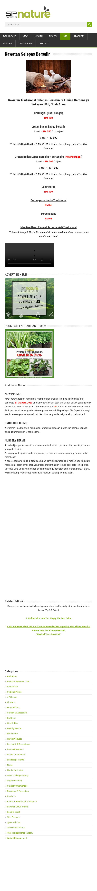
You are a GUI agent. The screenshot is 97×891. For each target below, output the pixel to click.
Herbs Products (14, 739)
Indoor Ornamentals (16, 754)
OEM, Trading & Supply (18, 775)
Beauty (53, 36)
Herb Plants (12, 733)
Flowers (11, 702)
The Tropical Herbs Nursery (20, 833)
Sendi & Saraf (13, 812)
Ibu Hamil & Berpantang (18, 744)
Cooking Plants (14, 692)
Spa (65, 36)
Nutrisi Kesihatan (15, 770)
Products (79, 36)
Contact (43, 43)
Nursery (7, 43)
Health (39, 36)
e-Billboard (9, 36)
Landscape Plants (15, 760)
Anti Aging (12, 676)
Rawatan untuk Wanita (17, 807)
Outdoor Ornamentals (17, 786)
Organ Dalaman (14, 780)
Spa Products (13, 822)
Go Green (11, 718)
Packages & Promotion (18, 791)
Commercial (25, 43)
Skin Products (13, 817)
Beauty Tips (12, 686)
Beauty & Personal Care (18, 681)
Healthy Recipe (14, 728)
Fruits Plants (13, 707)
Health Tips (12, 723)
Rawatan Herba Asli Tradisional (22, 801)
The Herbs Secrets (16, 827)
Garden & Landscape (17, 713)
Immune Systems (15, 749)
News (26, 36)
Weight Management (17, 838)
